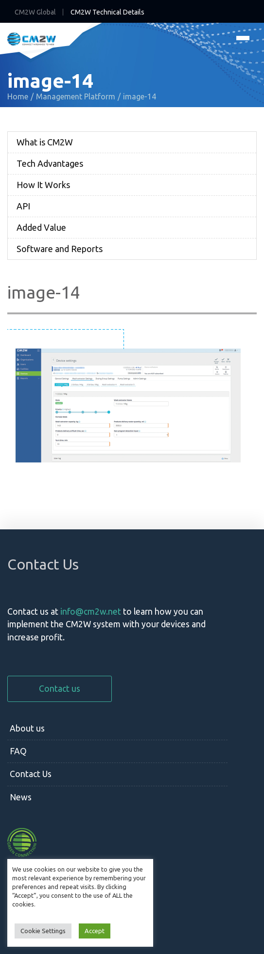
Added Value (41, 227)
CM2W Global (35, 12)
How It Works (43, 185)
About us (27, 728)
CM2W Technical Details (107, 12)
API (23, 206)
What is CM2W (45, 142)
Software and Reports (60, 249)
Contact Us (31, 774)
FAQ (18, 751)
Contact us (59, 688)
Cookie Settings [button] (43, 930)
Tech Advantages (50, 163)
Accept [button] (95, 930)
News (21, 797)
